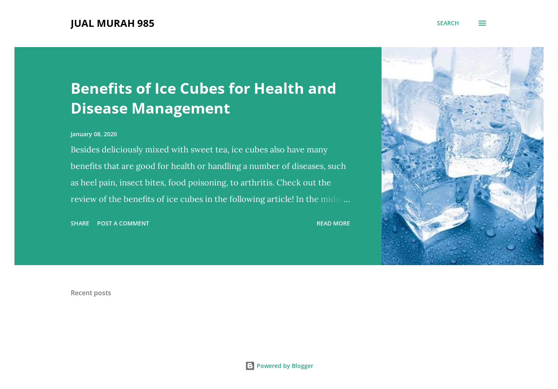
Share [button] (80, 223)
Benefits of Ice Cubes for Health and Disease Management (203, 98)
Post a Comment (123, 223)
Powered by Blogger (279, 366)
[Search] (448, 23)
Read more (333, 223)
